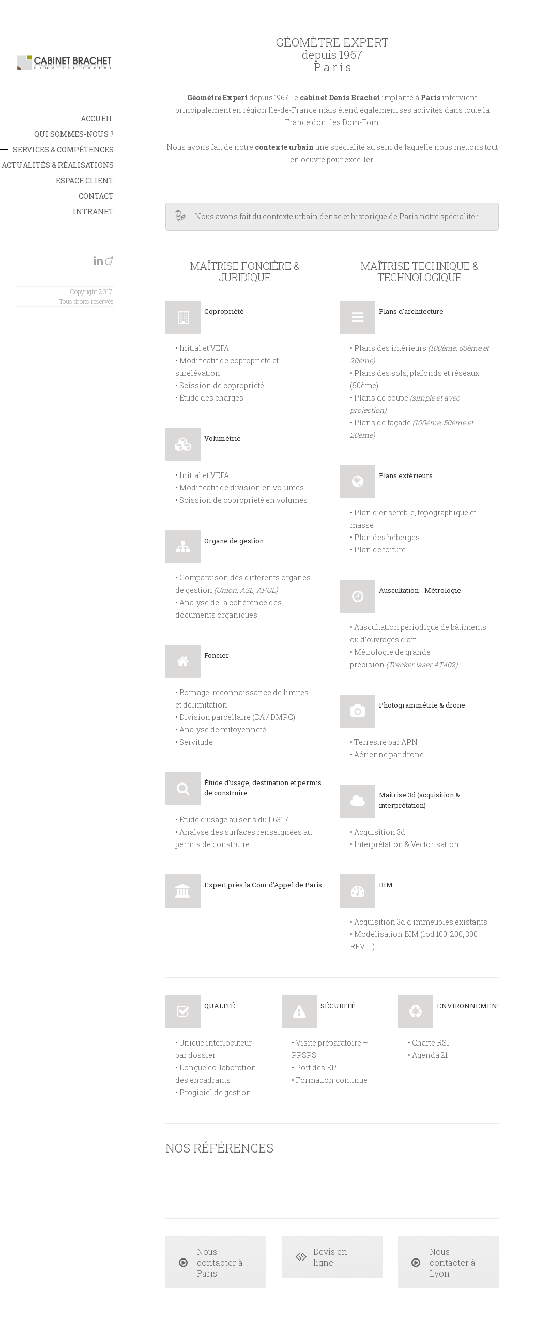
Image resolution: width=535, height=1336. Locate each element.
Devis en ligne (321, 1257)
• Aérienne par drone (387, 754)
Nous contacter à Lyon (443, 1262)
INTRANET (93, 212)
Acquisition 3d (379, 832)
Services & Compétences (63, 150)
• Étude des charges (209, 398)
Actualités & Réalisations (58, 165)
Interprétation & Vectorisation (406, 844)
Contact (96, 196)
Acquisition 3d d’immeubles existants (420, 922)
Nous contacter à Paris (211, 1262)
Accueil (97, 119)
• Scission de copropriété (219, 385)
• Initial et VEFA (202, 348)
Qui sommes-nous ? (74, 134)
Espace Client (85, 181)
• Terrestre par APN (384, 742)
